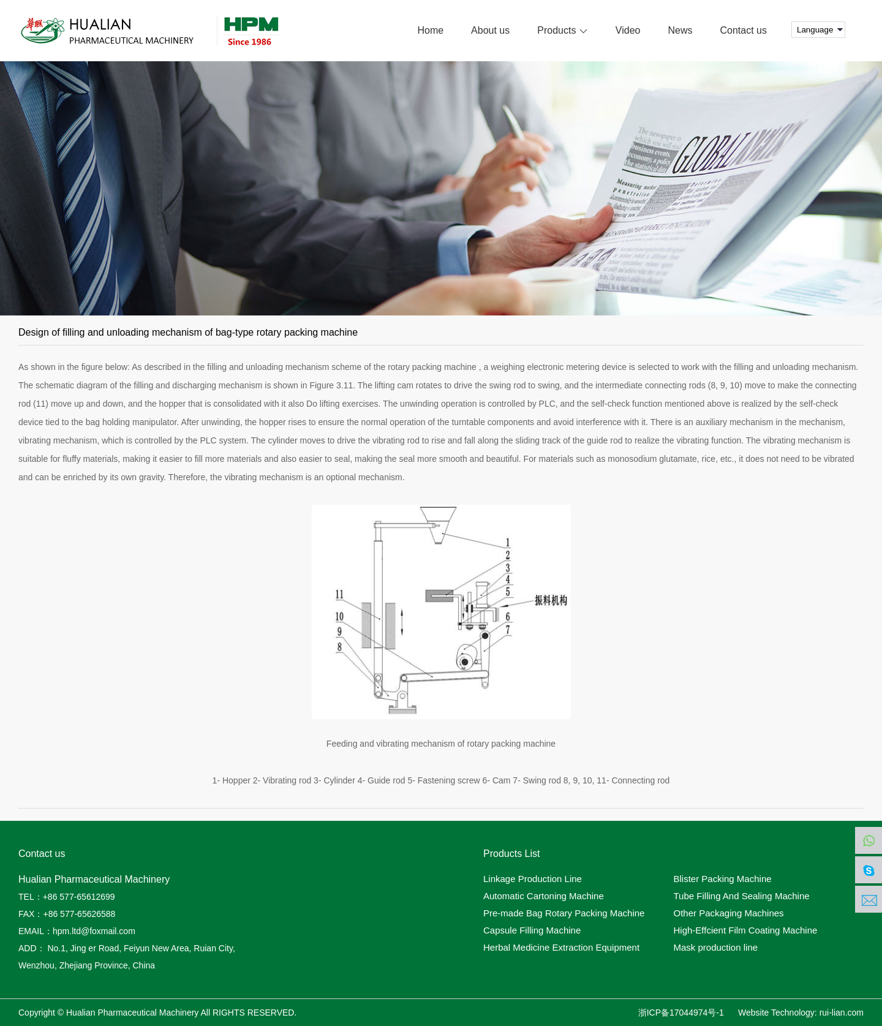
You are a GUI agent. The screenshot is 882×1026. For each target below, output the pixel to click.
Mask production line (716, 947)
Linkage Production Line (532, 879)
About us (490, 30)
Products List (511, 854)
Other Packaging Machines (729, 913)
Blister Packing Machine (723, 879)
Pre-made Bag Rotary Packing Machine (563, 913)
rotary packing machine (432, 367)
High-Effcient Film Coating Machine (746, 930)
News (680, 30)
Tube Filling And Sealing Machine (742, 896)
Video (628, 30)
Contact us (743, 30)
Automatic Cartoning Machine (543, 896)
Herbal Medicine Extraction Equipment (561, 947)
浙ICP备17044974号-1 (681, 1012)
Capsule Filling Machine (532, 930)
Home (430, 30)
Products (562, 30)
